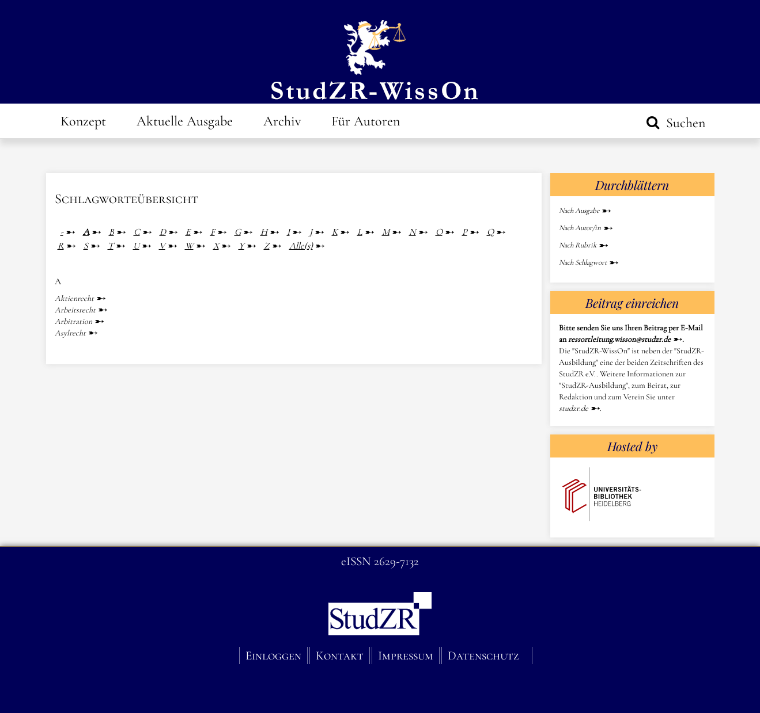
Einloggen (273, 655)
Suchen (684, 123)
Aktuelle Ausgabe (185, 121)
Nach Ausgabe (579, 210)
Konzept (83, 121)
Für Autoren (365, 121)
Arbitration (73, 321)
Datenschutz (483, 655)
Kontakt (340, 655)
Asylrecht (70, 333)
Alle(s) (301, 245)
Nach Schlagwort (583, 262)
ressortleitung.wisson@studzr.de (619, 339)
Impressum (405, 655)
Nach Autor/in (580, 227)
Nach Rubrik (577, 245)
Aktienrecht (74, 298)
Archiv (282, 121)
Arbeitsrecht (75, 310)
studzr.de (573, 408)
